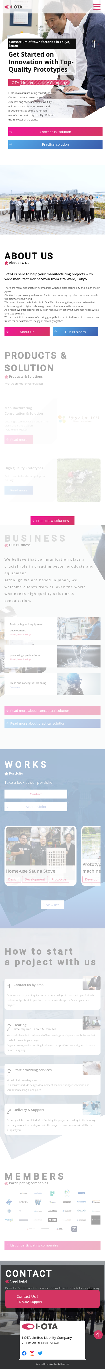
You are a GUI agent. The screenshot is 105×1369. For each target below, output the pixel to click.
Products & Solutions (52, 520)
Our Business (75, 331)
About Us (27, 331)
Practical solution (55, 144)
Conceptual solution (55, 131)
